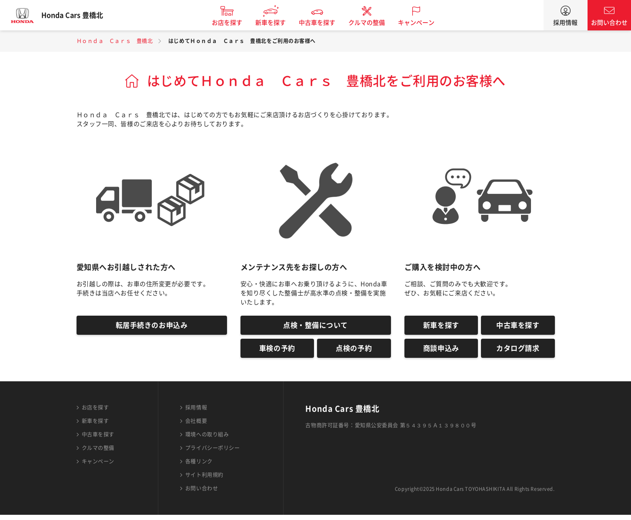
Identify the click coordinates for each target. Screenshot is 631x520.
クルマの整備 (375, 23)
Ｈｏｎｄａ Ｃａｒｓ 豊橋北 (115, 40)
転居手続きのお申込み (152, 326)
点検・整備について (315, 326)
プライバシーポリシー (212, 453)
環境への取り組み (207, 439)
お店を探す (235, 23)
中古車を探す (325, 23)
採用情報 (565, 23)
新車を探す (279, 23)
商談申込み (441, 352)
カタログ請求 (517, 352)
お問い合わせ (609, 23)
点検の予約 (354, 352)
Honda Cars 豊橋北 (80, 15)
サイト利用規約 (204, 480)
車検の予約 (277, 352)
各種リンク (199, 466)
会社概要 (196, 426)
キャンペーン (424, 23)
